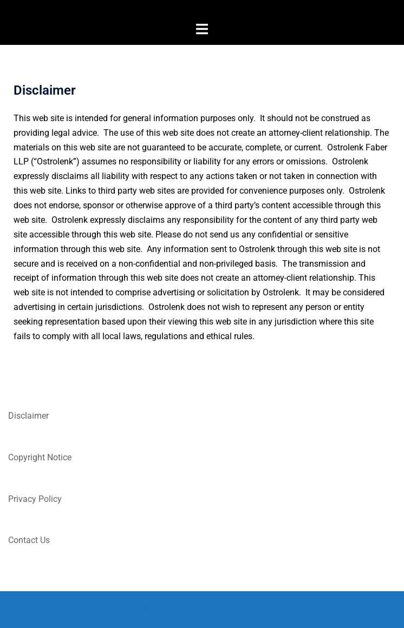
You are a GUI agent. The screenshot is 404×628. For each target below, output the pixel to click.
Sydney (258, 609)
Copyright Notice (39, 457)
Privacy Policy (35, 499)
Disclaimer (28, 416)
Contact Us (29, 540)
